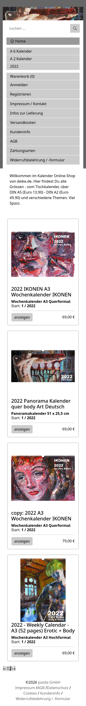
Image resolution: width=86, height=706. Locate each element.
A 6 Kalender (21, 51)
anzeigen (22, 317)
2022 (14, 66)
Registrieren (20, 94)
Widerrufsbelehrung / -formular (37, 160)
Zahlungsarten (22, 150)
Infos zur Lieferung (26, 113)
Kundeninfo (20, 131)
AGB (13, 141)
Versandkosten (23, 122)
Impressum (25, 687)
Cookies (30, 693)
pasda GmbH (49, 682)
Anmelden (19, 84)
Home (18, 41)
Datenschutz (58, 687)
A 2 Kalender (21, 58)
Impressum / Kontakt (28, 103)
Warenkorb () (22, 76)
